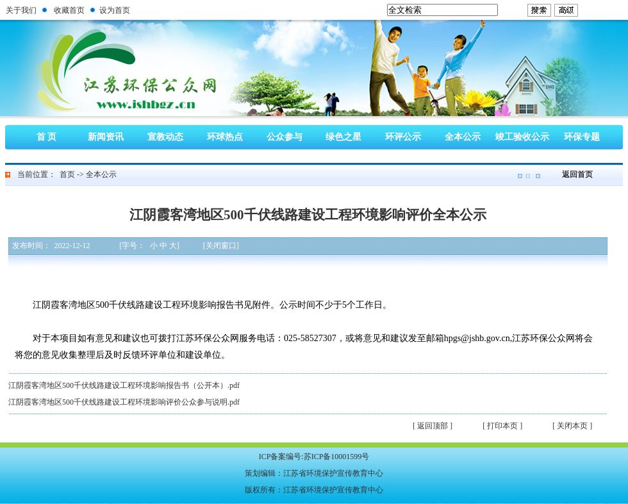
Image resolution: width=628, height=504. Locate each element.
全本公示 (463, 137)
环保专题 (582, 137)
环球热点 (225, 137)
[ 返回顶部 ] (432, 425)
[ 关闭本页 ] (572, 425)
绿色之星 (343, 137)
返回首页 (577, 174)
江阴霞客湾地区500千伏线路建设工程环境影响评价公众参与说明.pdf (124, 402)
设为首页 (114, 10)
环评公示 (403, 137)
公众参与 (284, 137)
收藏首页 (69, 10)
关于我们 (21, 10)
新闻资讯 (106, 137)
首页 (67, 174)
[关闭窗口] (221, 245)
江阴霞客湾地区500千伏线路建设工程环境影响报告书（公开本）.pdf (124, 385)
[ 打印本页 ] (502, 425)
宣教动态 (165, 137)
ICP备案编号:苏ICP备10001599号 (314, 456)
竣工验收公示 (522, 137)
